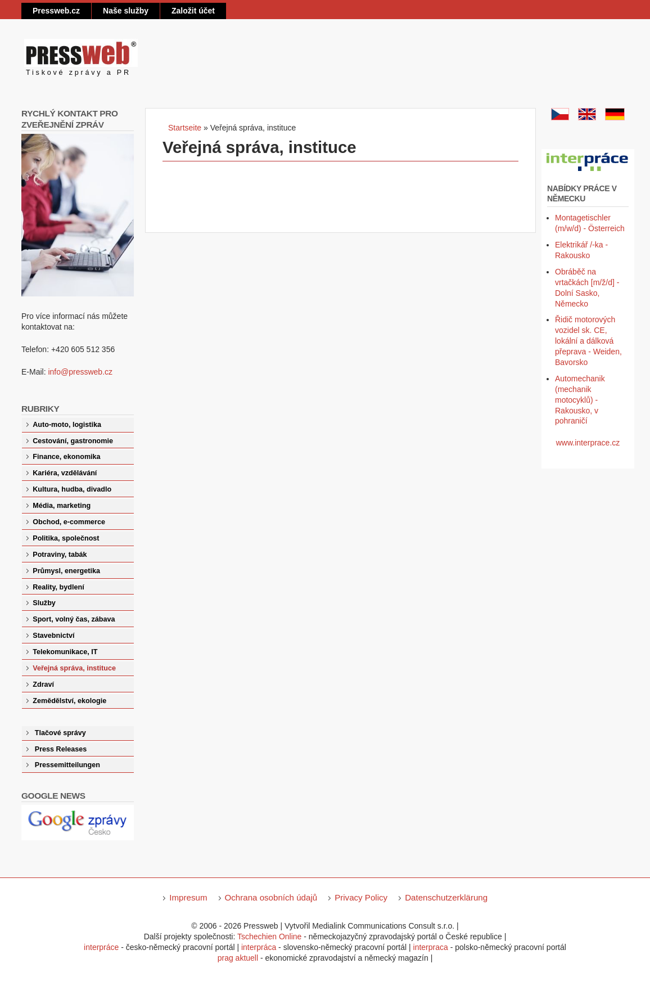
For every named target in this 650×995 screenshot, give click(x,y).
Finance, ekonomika (66, 457)
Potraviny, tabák (60, 555)
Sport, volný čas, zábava (74, 619)
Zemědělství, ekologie (69, 701)
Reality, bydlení (58, 587)
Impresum (188, 897)
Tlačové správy (60, 733)
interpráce (101, 947)
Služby (44, 603)
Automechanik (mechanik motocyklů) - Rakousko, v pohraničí (580, 400)
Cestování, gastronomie (73, 441)
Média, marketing (62, 506)
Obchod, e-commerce (69, 522)
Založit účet (193, 10)
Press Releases (61, 749)
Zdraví (43, 684)
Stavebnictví (53, 636)
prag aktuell (238, 957)
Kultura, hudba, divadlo (72, 489)
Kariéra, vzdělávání (65, 473)
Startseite (184, 127)
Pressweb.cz (56, 10)
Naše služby (125, 10)
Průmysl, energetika (66, 571)
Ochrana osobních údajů (271, 897)
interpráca (258, 947)
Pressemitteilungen (67, 765)
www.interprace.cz (588, 442)
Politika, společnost (66, 538)
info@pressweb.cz (80, 371)
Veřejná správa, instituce (74, 668)
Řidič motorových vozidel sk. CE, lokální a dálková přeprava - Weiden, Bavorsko (588, 341)
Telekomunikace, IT (65, 652)
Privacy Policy (361, 897)
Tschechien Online (269, 936)
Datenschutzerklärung (446, 897)
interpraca (430, 947)
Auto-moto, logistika (67, 425)
